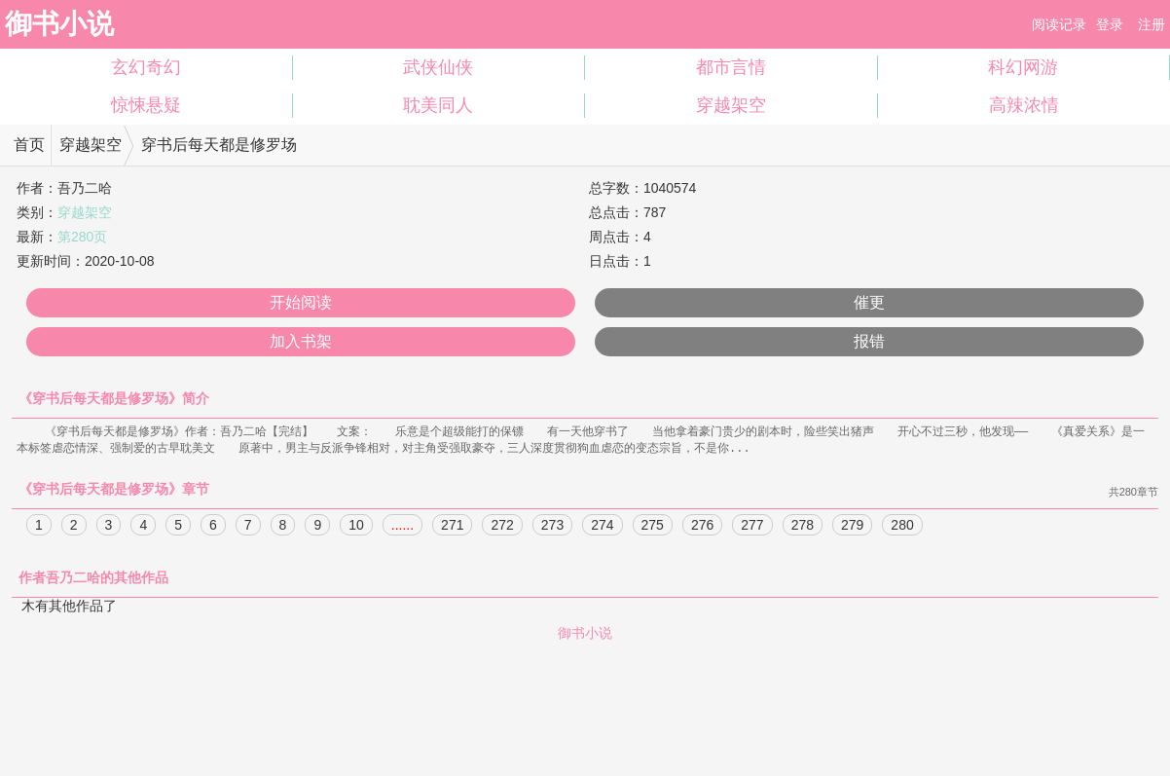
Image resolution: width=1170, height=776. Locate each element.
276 (702, 527)
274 (602, 527)
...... (402, 527)
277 (752, 527)
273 (552, 527)
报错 (869, 341)
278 (802, 527)
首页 (29, 144)
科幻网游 (1023, 67)
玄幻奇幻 (146, 67)
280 (902, 527)
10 (356, 527)
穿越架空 (731, 105)
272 (502, 527)
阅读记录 (1059, 24)
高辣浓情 (1024, 105)
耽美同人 (438, 105)
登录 (1109, 24)
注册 (1151, 24)
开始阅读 (301, 302)
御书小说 (59, 24)
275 (652, 527)
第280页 (82, 236)
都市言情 (731, 67)
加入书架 (301, 341)
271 (452, 527)
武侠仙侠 (438, 67)
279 (852, 527)
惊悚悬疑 (146, 105)
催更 (869, 302)
